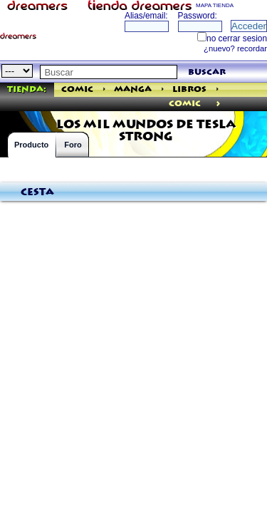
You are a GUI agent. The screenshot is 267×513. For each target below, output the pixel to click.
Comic (77, 89)
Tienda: (26, 89)
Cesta (37, 192)
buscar (207, 72)
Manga (133, 89)
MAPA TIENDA (215, 5)
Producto (31, 144)
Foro (72, 144)
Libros (189, 89)
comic (185, 104)
